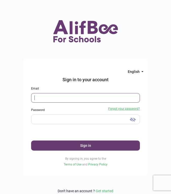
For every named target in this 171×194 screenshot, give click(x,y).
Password (38, 110)
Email (35, 88)
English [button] (134, 72)
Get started (104, 191)
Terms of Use (73, 164)
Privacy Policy (98, 164)
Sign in (85, 146)
